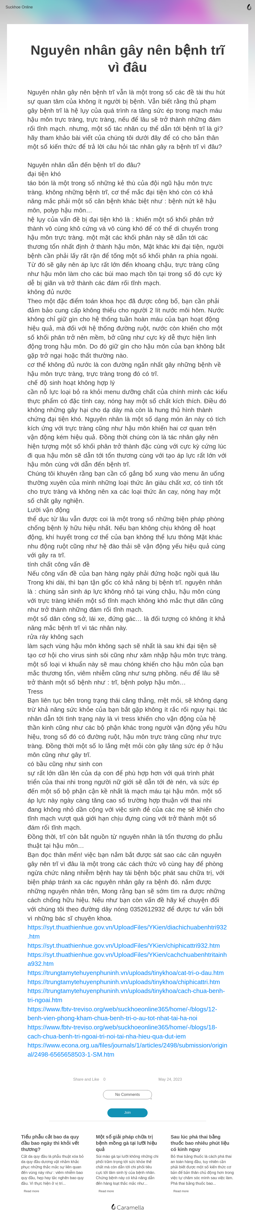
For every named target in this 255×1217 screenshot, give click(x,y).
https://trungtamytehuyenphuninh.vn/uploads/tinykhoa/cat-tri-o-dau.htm (127, 971)
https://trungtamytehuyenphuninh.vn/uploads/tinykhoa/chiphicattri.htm (125, 980)
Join (127, 1112)
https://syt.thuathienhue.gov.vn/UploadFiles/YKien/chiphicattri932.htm (125, 943)
